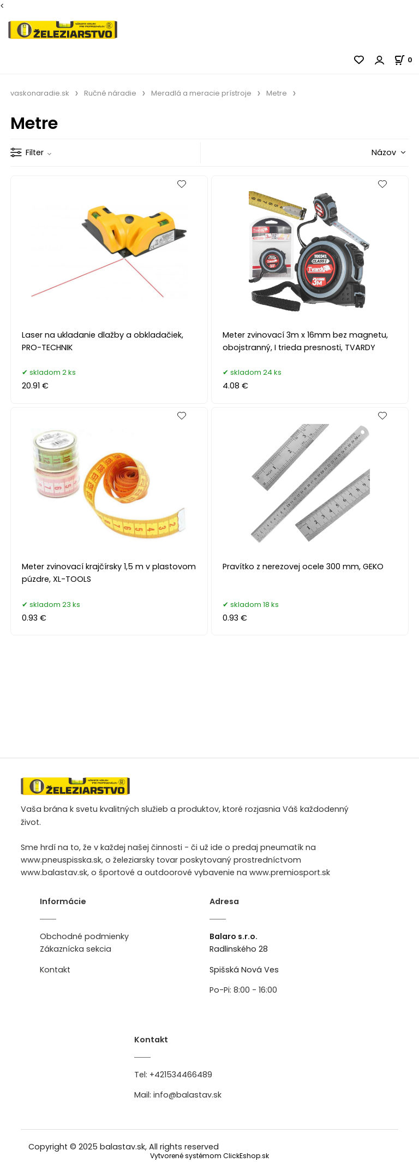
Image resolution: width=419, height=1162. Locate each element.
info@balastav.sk (187, 1094)
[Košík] (406, 60)
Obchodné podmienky (84, 936)
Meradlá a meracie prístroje (201, 93)
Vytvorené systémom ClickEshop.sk (209, 1155)
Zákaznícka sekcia (75, 948)
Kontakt (55, 969)
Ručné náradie (110, 93)
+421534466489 (180, 1074)
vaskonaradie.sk (39, 93)
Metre (276, 93)
